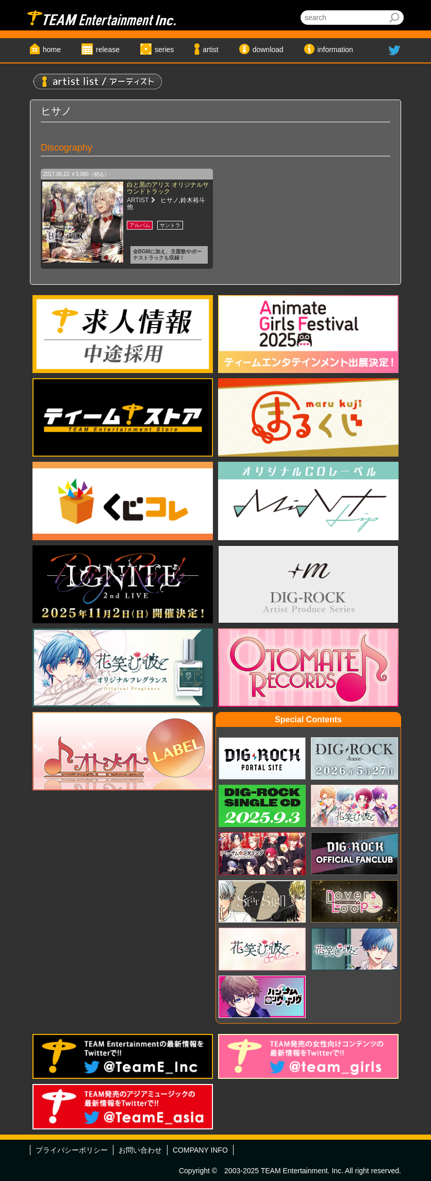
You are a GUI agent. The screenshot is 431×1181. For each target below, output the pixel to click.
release (108, 49)
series (164, 49)
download (268, 49)
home (52, 49)
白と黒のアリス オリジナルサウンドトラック (168, 188)
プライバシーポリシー (72, 1150)
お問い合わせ (140, 1150)
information (335, 49)
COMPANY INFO (200, 1150)
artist (210, 49)
